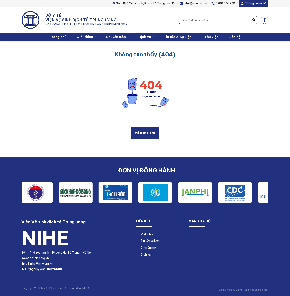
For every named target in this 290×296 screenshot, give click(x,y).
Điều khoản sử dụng (230, 289)
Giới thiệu (86, 37)
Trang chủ (58, 37)
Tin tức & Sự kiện (179, 37)
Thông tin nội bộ (253, 3)
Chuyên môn (117, 37)
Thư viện (211, 37)
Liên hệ (234, 37)
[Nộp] (254, 20)
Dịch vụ (146, 37)
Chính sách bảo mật (256, 289)
